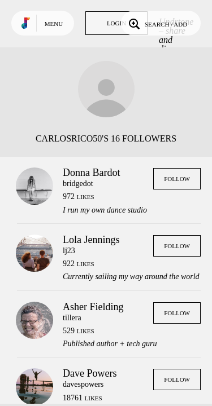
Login (116, 23)
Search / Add (157, 23)
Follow (177, 178)
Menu (54, 23)
